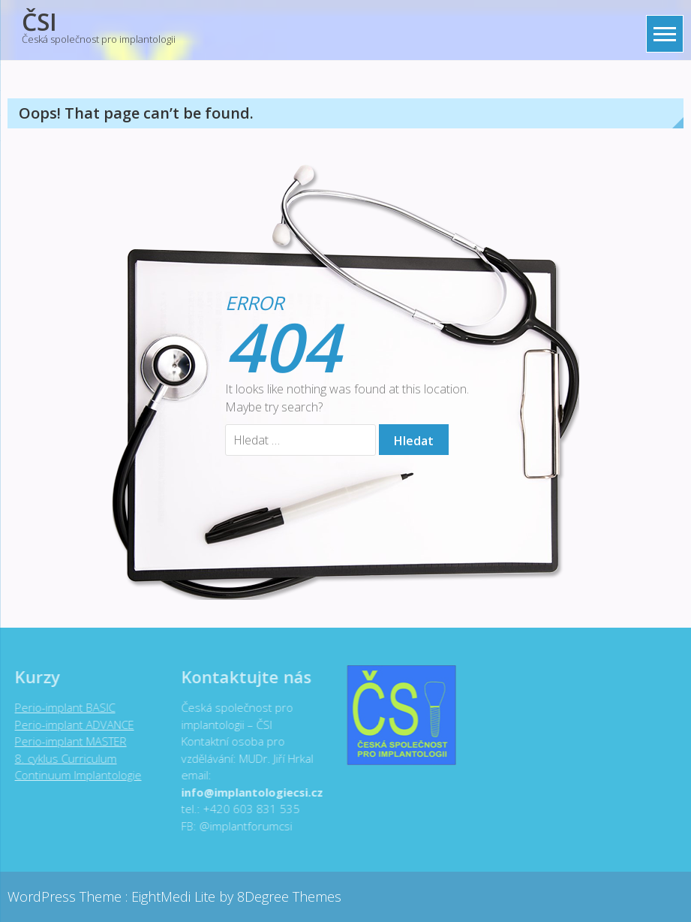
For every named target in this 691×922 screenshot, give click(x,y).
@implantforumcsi (242, 825)
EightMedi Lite (175, 896)
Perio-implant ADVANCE (71, 724)
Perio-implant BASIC (61, 707)
